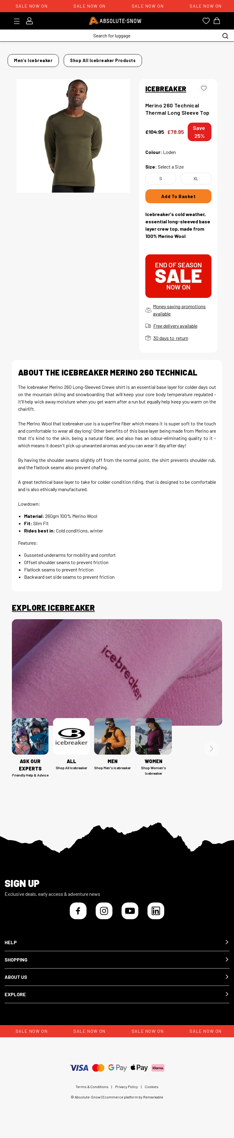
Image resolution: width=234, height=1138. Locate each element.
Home (18, 58)
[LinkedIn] (155, 916)
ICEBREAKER (165, 94)
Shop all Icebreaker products (47, 67)
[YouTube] (130, 916)
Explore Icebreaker (53, 613)
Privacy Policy (126, 1092)
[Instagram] (104, 916)
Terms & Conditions (92, 1092)
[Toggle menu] (18, 21)
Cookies (151, 1092)
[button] (117, 948)
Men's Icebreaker (51, 58)
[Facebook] (78, 916)
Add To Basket (178, 201)
